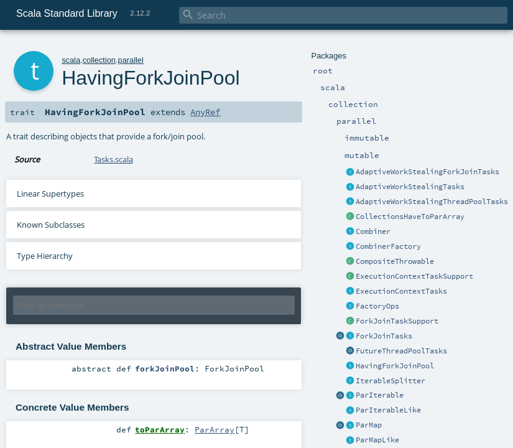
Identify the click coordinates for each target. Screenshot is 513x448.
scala (71, 60)
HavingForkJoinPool (395, 366)
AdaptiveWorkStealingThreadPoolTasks (432, 201)
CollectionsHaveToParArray (410, 216)
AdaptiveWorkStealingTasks (410, 186)
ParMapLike (377, 440)
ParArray (214, 429)
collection (99, 60)
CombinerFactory (388, 246)
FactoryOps (377, 306)
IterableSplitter (390, 380)
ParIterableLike (388, 410)
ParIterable (380, 395)
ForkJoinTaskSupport (397, 321)
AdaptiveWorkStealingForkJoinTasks (427, 171)
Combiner (373, 231)
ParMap (369, 425)
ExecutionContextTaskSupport (414, 276)
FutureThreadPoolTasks (401, 351)
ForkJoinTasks (384, 336)
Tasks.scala (113, 159)
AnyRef (205, 112)
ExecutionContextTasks (401, 291)
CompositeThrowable (395, 261)
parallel (131, 60)
